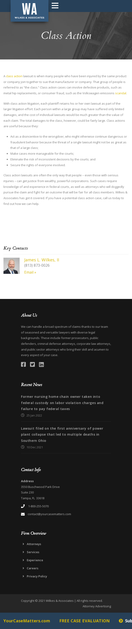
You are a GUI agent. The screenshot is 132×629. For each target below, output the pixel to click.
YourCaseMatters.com (26, 620)
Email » (30, 272)
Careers (32, 568)
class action (14, 76)
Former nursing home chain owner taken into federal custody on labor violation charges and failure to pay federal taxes (62, 402)
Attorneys (34, 544)
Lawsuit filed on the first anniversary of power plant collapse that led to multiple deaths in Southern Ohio (62, 434)
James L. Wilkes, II (41, 260)
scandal (120, 93)
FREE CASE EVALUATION (84, 620)
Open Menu (55, 5)
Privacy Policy (37, 576)
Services (33, 552)
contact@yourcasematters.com (49, 514)
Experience (35, 560)
